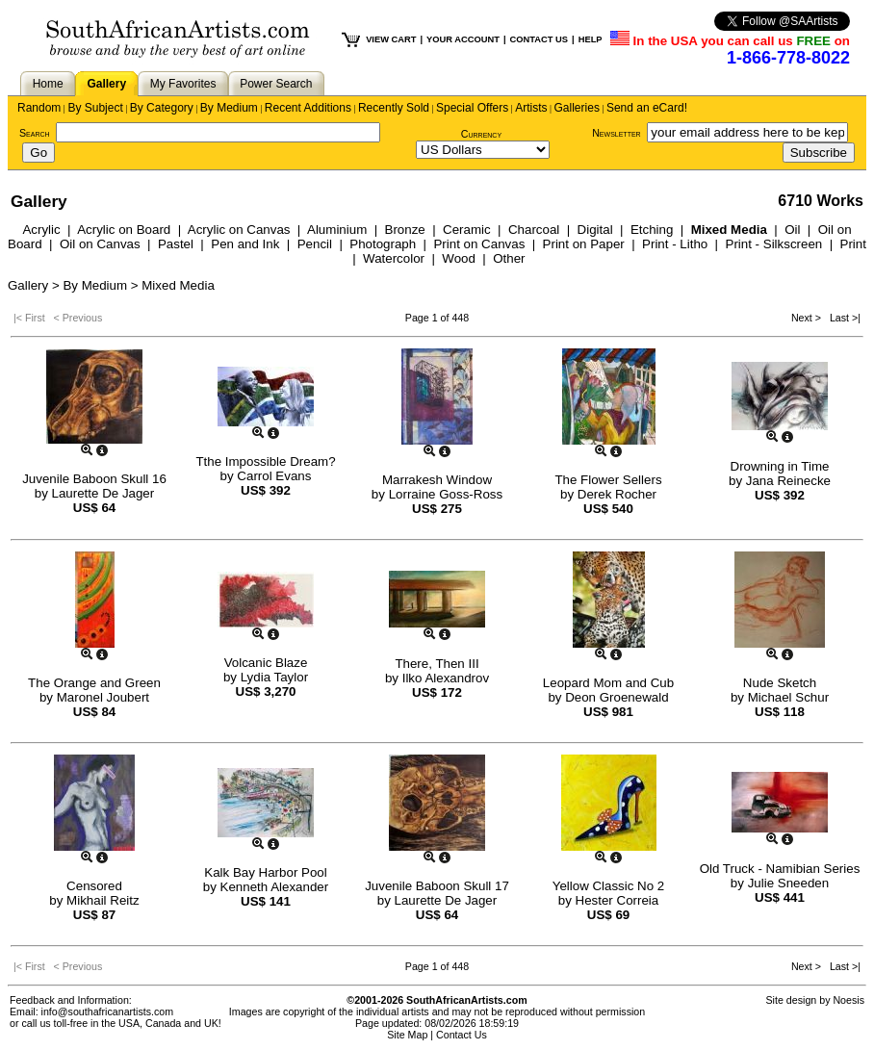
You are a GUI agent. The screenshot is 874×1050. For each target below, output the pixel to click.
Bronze (405, 229)
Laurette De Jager (103, 493)
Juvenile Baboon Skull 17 (437, 886)
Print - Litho (674, 244)
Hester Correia (617, 900)
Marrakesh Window (437, 480)
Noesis (848, 1000)
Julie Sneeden (788, 883)
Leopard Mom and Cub (608, 683)
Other (509, 258)
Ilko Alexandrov (445, 678)
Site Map (407, 1034)
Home (48, 83)
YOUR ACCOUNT (463, 39)
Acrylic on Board (123, 229)
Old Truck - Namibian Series (780, 868)
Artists (531, 108)
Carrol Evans (274, 476)
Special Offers (472, 108)
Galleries (577, 108)
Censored (94, 886)
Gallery (106, 83)
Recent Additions (308, 108)
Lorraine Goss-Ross (446, 494)
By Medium (229, 108)
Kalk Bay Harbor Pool (265, 872)
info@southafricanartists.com (107, 1011)
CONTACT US (539, 39)
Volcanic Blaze (266, 662)
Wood (459, 258)
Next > (807, 317)
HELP (590, 39)
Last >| (842, 317)
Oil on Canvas (100, 244)
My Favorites (183, 83)
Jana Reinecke (788, 481)
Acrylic (41, 229)
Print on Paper (584, 244)
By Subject (94, 108)
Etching (651, 229)
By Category (161, 108)
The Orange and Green (94, 683)
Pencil (314, 244)
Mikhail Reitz (103, 900)
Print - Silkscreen (774, 244)
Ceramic (467, 229)
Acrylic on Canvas (239, 229)
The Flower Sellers (607, 480)
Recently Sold (393, 108)
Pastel (175, 244)
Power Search (276, 83)
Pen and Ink (245, 244)
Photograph (382, 244)
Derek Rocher (617, 494)
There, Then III (436, 663)
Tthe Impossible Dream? (265, 461)
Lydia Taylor (274, 677)
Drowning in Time (780, 466)
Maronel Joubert (103, 697)
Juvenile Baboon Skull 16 (94, 479)
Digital (595, 229)
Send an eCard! (646, 108)
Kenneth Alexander (274, 887)
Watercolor (393, 258)
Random (39, 108)
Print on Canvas (479, 244)
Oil (792, 229)
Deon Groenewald (616, 697)
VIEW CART (391, 39)
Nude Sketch (779, 683)
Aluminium (337, 229)
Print (853, 244)
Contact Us (461, 1034)
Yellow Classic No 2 (609, 886)
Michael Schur (788, 697)
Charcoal (533, 229)
